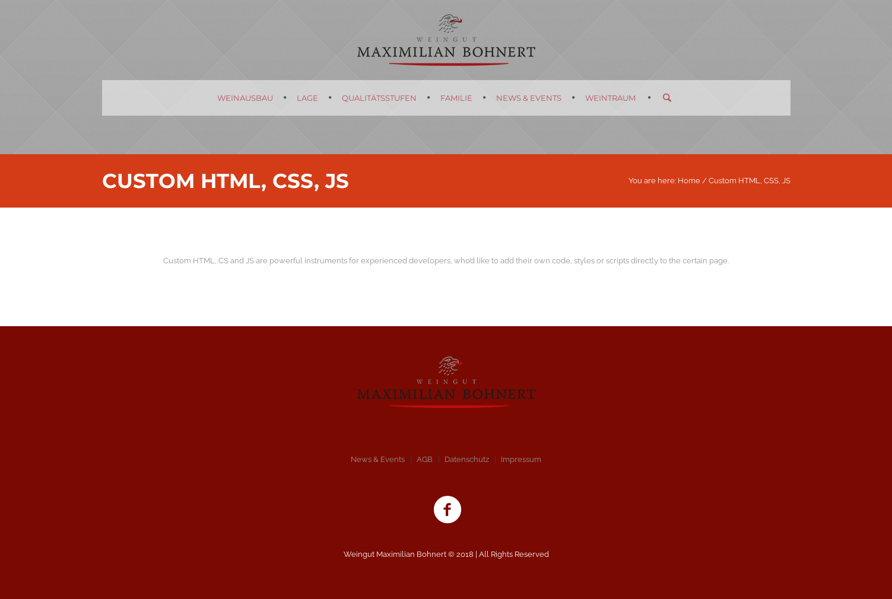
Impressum (521, 459)
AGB (425, 459)
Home (689, 180)
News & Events (378, 459)
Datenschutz (467, 459)
